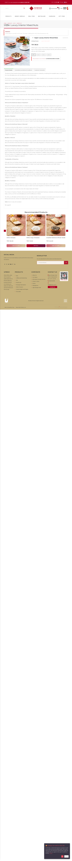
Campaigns (52, 16)
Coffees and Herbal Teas (21, 278)
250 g (38, 54)
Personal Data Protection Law (21, 307)
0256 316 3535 (52, 280)
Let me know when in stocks (52, 58)
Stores (33, 283)
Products (8, 16)
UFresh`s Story (35, 281)
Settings (66, 856)
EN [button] (65, 2)
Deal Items (31, 16)
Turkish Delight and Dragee (22, 289)
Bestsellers (41, 16)
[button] (28, 50)
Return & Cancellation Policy (9, 307)
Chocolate (18, 291)
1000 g (49, 54)
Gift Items (62, 16)
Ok (62, 856)
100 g (33, 54)
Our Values (34, 277)
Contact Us (52, 287)
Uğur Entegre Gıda (36, 287)
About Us (34, 275)
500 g (44, 54)
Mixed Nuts (19, 23)
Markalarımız (35, 285)
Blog (7, 24)
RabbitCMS (64, 306)
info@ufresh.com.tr (52, 284)
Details (50, 853)
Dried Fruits (18, 282)
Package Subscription (21, 284)
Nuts (14, 23)
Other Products (19, 287)
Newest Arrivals (20, 16)
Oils (17, 280)
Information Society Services (38, 279)
